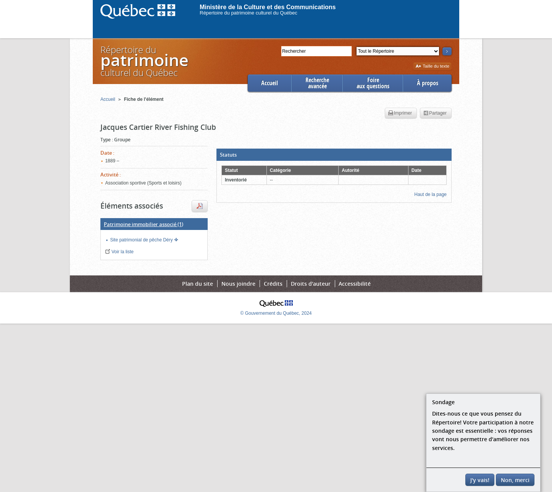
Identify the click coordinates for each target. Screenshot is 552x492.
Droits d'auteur (311, 283)
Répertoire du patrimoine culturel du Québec (248, 13)
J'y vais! (479, 480)
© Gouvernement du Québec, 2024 (276, 313)
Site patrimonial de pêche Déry (142, 240)
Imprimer (400, 113)
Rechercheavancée (317, 83)
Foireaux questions (373, 83)
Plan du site (197, 283)
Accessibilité (355, 283)
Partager (435, 113)
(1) (143, 224)
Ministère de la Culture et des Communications (268, 7)
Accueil (269, 83)
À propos (427, 83)
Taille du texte (432, 66)
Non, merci (515, 480)
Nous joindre (238, 283)
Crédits (273, 283)
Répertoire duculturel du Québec (143, 61)
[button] (334, 155)
